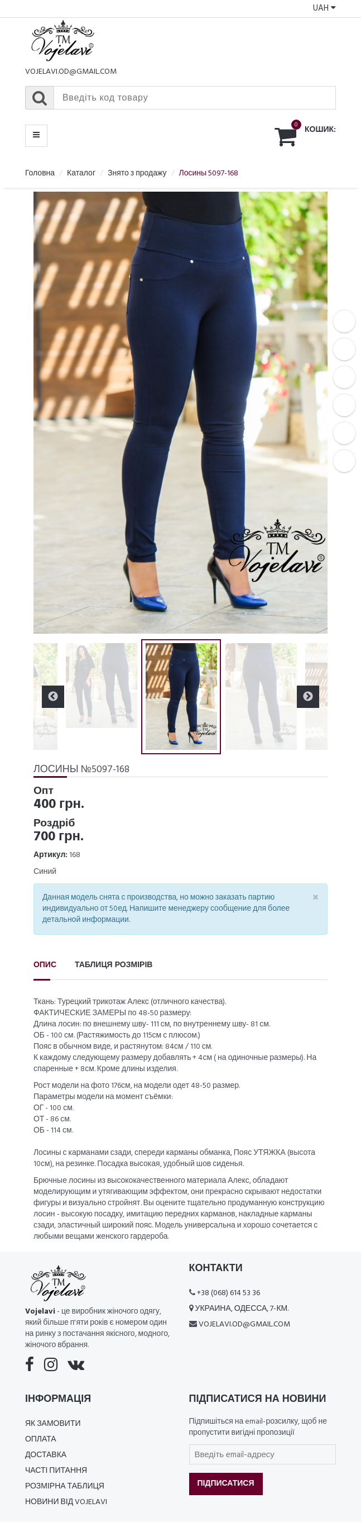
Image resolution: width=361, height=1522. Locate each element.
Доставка (45, 1455)
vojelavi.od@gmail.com (71, 71)
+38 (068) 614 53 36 (228, 1293)
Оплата (40, 1439)
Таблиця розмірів (113, 965)
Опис (44, 965)
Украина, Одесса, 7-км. (242, 1308)
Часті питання (56, 1470)
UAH (324, 8)
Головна (40, 173)
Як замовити (53, 1424)
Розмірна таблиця (64, 1486)
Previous (53, 697)
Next (308, 697)
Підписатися (226, 1483)
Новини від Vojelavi (66, 1502)
